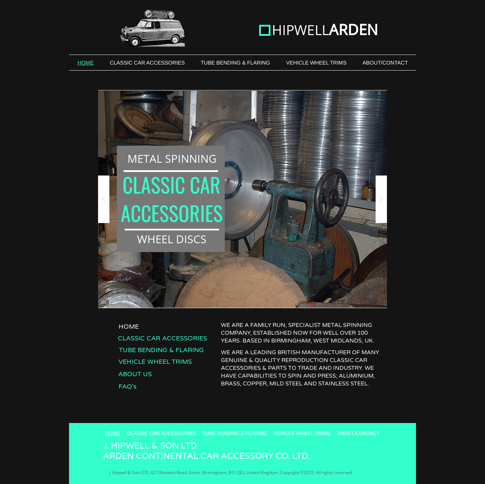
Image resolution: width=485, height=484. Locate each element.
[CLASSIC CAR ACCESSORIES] (162, 338)
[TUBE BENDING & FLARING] (161, 350)
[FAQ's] (127, 386)
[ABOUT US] (135, 374)
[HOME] (128, 326)
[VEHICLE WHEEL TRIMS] (155, 361)
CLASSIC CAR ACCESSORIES (172, 198)
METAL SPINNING (172, 158)
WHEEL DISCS (171, 239)
